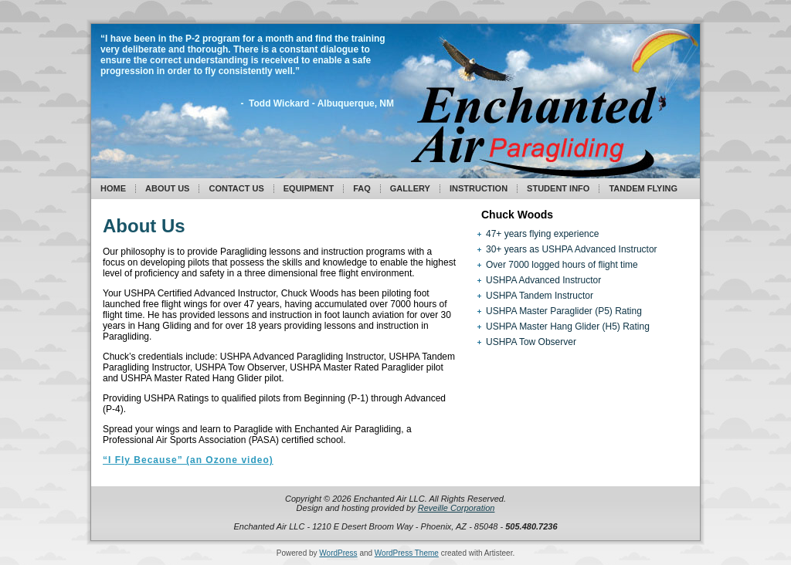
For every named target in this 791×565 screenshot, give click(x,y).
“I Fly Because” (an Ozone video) (188, 460)
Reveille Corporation (456, 508)
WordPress (338, 553)
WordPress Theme (407, 553)
